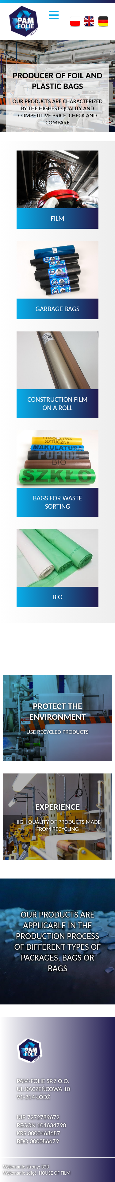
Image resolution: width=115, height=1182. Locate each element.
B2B (45, 1167)
